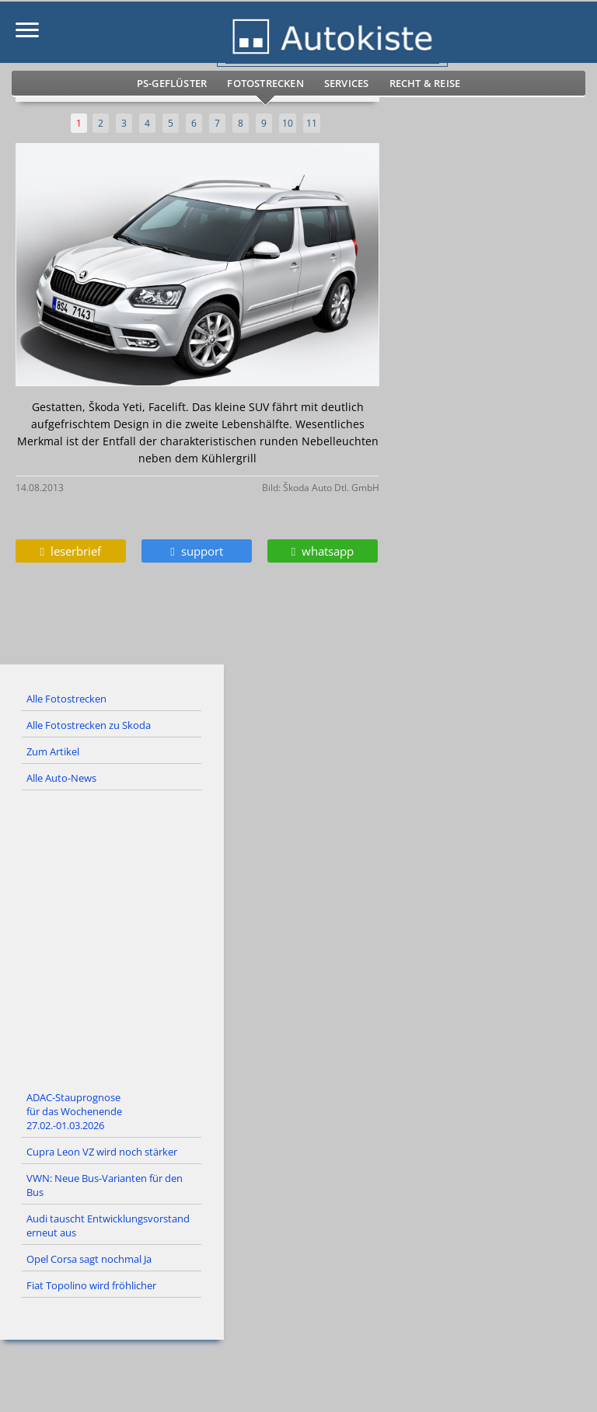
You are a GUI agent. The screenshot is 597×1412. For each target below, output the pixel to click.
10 (287, 123)
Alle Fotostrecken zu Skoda (88, 725)
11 (311, 123)
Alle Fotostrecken (66, 699)
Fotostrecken (265, 83)
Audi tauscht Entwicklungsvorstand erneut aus (108, 1225)
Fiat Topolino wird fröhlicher (91, 1285)
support (196, 551)
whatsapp (323, 551)
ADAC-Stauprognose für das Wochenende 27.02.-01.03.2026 (74, 1111)
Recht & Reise (425, 83)
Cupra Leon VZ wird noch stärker (101, 1152)
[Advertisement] (298, 938)
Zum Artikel (52, 751)
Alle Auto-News (61, 778)
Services (346, 83)
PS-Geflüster (172, 83)
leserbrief (70, 551)
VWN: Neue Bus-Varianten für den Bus (104, 1185)
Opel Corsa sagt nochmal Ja (89, 1259)
